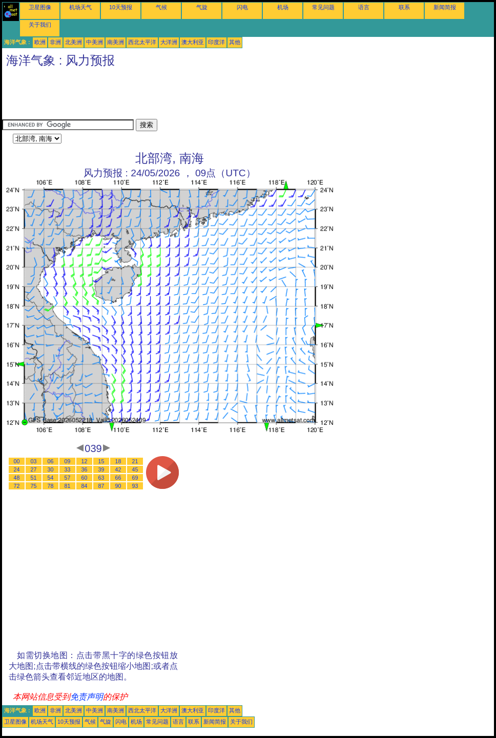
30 (51, 469)
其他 (234, 42)
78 (51, 486)
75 (34, 486)
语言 (363, 7)
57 (68, 478)
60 (84, 478)
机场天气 (80, 7)
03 (34, 461)
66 (118, 478)
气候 (161, 7)
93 (135, 486)
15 (101, 461)
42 (118, 469)
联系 (404, 7)
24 (17, 469)
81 (68, 486)
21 (135, 461)
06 (51, 461)
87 (101, 486)
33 (68, 469)
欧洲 (40, 42)
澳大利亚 (192, 42)
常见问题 (323, 7)
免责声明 (86, 696)
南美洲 (115, 42)
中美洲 (94, 42)
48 (17, 478)
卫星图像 (40, 7)
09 (68, 461)
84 (84, 486)
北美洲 (73, 42)
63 (101, 478)
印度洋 (216, 42)
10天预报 (120, 7)
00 (17, 461)
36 (84, 469)
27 (34, 469)
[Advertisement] (188, 96)
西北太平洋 (142, 42)
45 (135, 469)
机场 (282, 7)
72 (17, 486)
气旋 (202, 7)
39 (101, 469)
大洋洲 (168, 42)
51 (34, 478)
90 (118, 486)
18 (118, 461)
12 (84, 461)
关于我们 (40, 25)
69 (135, 478)
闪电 (242, 7)
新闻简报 (444, 7)
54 (51, 478)
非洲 (55, 42)
